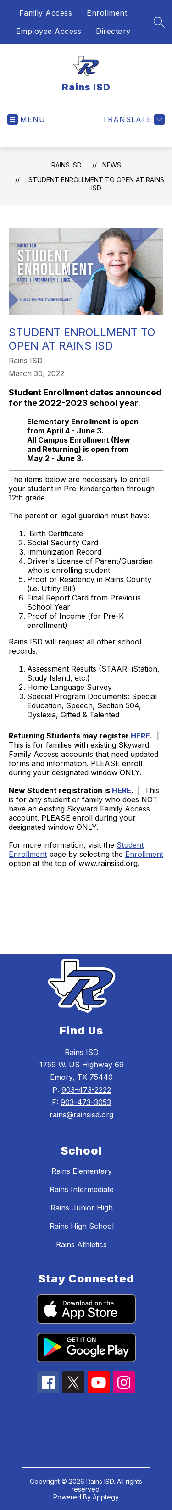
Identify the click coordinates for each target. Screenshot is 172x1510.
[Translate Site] (132, 119)
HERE (140, 735)
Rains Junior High (81, 1207)
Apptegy (106, 1497)
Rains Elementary (81, 1171)
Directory (113, 31)
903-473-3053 (86, 1102)
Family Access (45, 12)
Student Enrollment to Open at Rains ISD (96, 184)
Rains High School (82, 1226)
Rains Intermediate (82, 1189)
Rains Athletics (81, 1244)
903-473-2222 (86, 1089)
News (111, 165)
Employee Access (49, 31)
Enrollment (107, 12)
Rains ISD (66, 165)
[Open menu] (26, 119)
